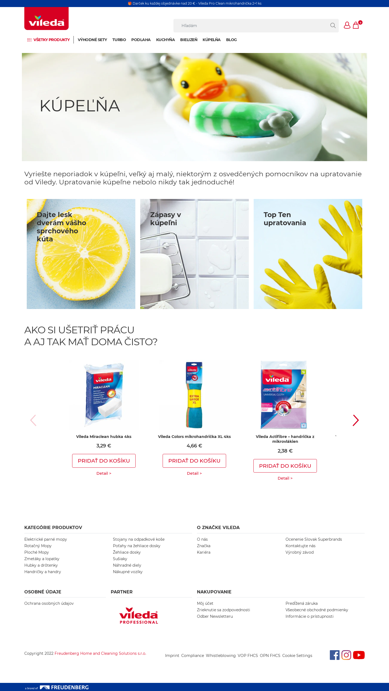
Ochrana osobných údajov (49, 603)
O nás (202, 539)
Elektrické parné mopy (45, 539)
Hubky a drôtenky (41, 565)
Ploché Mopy (36, 552)
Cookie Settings (297, 655)
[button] (347, 26)
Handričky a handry (42, 571)
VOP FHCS (248, 655)
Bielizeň (188, 39)
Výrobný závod (300, 552)
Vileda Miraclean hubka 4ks (103, 436)
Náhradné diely (127, 565)
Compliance (192, 655)
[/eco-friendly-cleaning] (308, 254)
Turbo (119, 39)
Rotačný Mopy (38, 545)
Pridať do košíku (104, 460)
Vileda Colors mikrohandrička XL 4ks (194, 436)
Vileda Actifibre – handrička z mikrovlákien (285, 439)
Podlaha (141, 39)
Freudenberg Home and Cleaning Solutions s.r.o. (100, 653)
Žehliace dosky (127, 552)
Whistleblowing (221, 655)
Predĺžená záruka (302, 603)
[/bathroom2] (194, 254)
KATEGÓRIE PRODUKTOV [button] (53, 527)
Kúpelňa (212, 39)
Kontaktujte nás (301, 545)
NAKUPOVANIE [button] (214, 591)
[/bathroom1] (81, 254)
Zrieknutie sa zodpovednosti (223, 609)
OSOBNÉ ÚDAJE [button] (42, 591)
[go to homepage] (46, 18)
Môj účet (205, 603)
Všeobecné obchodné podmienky (317, 609)
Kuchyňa (165, 39)
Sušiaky (120, 558)
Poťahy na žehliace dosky (136, 545)
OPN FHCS (270, 655)
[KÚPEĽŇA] (194, 107)
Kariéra (203, 552)
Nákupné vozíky (128, 571)
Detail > (103, 473)
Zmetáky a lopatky (41, 558)
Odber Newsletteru (215, 616)
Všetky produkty (51, 39)
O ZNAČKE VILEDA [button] (218, 527)
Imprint (172, 655)
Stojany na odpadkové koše (139, 539)
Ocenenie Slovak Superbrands (314, 539)
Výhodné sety (92, 39)
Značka (203, 545)
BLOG (231, 39)
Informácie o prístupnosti (310, 616)
